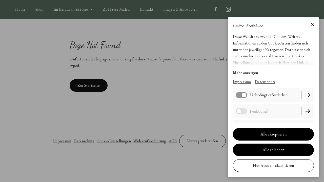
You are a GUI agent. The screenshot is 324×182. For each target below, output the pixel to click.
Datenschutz (265, 81)
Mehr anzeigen (245, 72)
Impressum (242, 81)
